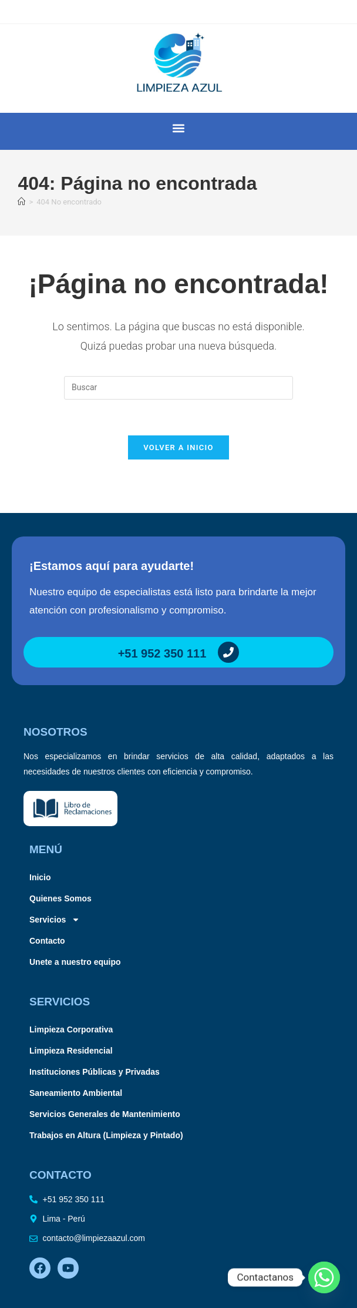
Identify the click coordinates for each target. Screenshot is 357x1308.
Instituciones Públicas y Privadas (94, 1071)
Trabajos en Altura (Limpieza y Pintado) (106, 1135)
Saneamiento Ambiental (75, 1093)
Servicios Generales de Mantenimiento (104, 1114)
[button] (178, 128)
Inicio (40, 877)
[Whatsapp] (324, 1277)
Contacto (47, 940)
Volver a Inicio (178, 447)
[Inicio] (21, 201)
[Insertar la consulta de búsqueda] (178, 388)
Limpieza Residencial (71, 1050)
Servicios (54, 920)
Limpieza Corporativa (71, 1029)
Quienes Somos (60, 898)
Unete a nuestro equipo (75, 962)
